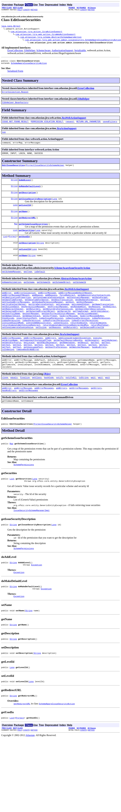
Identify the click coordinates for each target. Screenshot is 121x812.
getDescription (27, 198)
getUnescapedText (33, 368)
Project (12, 245)
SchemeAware (43, 51)
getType (28, 282)
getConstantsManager (78, 310)
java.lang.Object (10, 26)
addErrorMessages (11, 357)
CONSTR (26, 10)
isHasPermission (101, 335)
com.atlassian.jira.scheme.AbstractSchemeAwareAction (50, 37)
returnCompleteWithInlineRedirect (21, 343)
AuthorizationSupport (62, 51)
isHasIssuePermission (51, 335)
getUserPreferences (56, 368)
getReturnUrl (33, 324)
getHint (69, 315)
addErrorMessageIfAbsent (16, 307)
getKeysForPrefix (11, 362)
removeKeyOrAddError (27, 371)
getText (95, 362)
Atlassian (30, 770)
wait (93, 401)
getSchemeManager (11, 282)
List (15, 239)
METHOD (34, 10)
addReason (37, 307)
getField (105, 313)
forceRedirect (67, 307)
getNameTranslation (102, 318)
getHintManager (84, 315)
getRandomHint (78, 321)
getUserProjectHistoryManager (58, 329)
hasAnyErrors (99, 368)
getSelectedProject (13, 326)
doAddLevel (25, 185)
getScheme (29, 293)
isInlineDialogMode (13, 340)
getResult (82, 362)
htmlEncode (8, 335)
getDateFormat (99, 310)
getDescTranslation (62, 313)
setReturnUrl (70, 346)
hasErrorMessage (68, 332)
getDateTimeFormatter (37, 313)
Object (47, 397)
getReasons (94, 321)
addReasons (51, 307)
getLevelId (25, 212)
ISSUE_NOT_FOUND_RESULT (15, 124)
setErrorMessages (28, 415)
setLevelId (25, 259)
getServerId (63, 326)
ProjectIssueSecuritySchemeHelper (45, 169)
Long (54, 205)
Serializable (80, 51)
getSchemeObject (61, 293)
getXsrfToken (50, 332)
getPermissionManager (33, 321)
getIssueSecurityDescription (35, 205)
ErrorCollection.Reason (15, 93)
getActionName (10, 360)
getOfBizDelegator (47, 362)
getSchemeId (43, 293)
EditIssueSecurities (13, 169)
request (69, 124)
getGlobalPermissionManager (47, 315)
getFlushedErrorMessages (16, 315)
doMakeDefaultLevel (29, 191)
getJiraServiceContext (41, 318)
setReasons (55, 346)
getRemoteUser (67, 362)
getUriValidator (100, 326)
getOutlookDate (10, 321)
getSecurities (26, 239)
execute (97, 357)
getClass (37, 401)
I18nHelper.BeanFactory (15, 104)
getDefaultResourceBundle (68, 360)
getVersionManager (87, 329)
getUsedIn (24, 245)
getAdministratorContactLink (93, 307)
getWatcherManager (79, 368)
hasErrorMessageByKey (92, 332)
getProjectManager (58, 321)
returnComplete (78, 340)
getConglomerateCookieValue (48, 310)
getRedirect (109, 321)
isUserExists (61, 340)
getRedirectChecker (13, 324)
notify (59, 401)
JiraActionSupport (66, 131)
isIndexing (8, 371)
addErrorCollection (25, 304)
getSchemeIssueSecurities (33, 232)
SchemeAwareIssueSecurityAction (29, 64)
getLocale (29, 362)
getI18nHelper (109, 360)
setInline (41, 346)
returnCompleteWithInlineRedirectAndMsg (65, 343)
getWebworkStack (11, 332)
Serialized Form (15, 72)
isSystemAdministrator (38, 340)
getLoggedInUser (80, 318)
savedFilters (110, 124)
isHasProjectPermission (56, 337)
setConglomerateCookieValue (17, 346)
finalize (25, 401)
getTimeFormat (80, 326)
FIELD (20, 10)
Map (16, 232)
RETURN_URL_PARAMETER (88, 124)
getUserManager (30, 329)
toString (83, 401)
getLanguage (62, 318)
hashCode (49, 401)
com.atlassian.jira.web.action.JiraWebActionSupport (45, 34)
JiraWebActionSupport (73, 120)
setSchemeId (79, 293)
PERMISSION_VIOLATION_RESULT (47, 124)
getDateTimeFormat (12, 313)
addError (7, 304)
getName (23, 218)
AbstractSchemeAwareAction (76, 289)
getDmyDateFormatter (86, 313)
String (14, 185)
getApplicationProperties (16, 310)
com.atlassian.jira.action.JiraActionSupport (36, 32)
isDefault (39, 282)
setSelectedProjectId (92, 346)
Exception (36, 594)
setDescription (27, 252)
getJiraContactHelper (14, 318)
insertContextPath (26, 335)
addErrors (50, 357)
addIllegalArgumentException (74, 357)
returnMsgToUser (100, 343)
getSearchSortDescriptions (90, 324)
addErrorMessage (47, 304)
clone (5, 401)
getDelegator (92, 360)
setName (23, 266)
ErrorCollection (15, 51)
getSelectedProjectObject (40, 326)
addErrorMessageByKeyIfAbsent (75, 304)
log (4, 135)
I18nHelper (29, 51)
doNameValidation (11, 293)
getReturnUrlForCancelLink (58, 324)
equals (14, 401)
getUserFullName (11, 329)
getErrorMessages (78, 412)
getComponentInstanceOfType (35, 360)
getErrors (96, 412)
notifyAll (71, 401)
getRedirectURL (27, 225)
